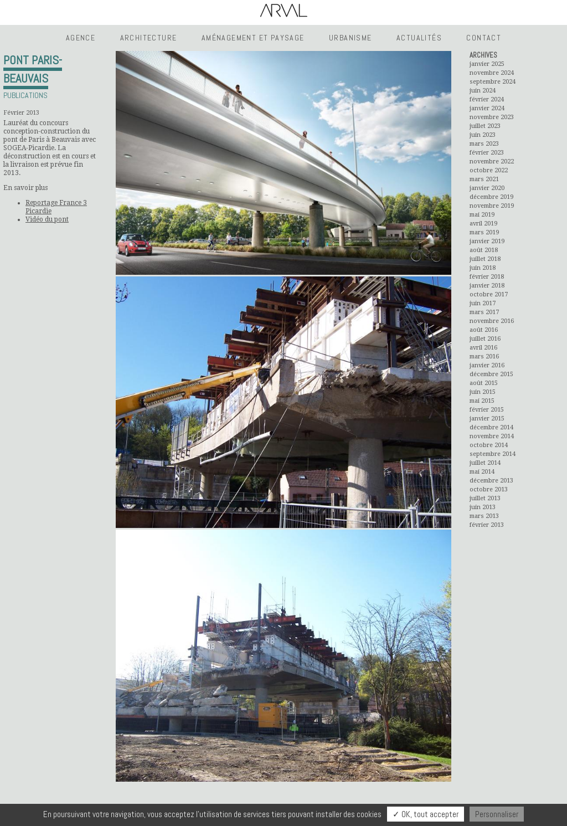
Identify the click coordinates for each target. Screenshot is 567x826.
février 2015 (487, 409)
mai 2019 (482, 214)
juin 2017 (483, 303)
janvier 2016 (487, 365)
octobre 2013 (489, 489)
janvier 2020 (487, 188)
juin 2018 (483, 267)
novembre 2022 (492, 161)
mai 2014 (482, 471)
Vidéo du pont (47, 219)
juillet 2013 (485, 498)
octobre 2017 (489, 294)
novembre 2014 (492, 436)
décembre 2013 (491, 480)
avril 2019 (483, 223)
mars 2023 (484, 143)
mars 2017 (484, 312)
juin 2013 (483, 507)
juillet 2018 (485, 259)
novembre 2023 (492, 117)
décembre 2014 (491, 427)
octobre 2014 (489, 445)
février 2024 (487, 99)
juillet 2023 (485, 126)
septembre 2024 (493, 81)
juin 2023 (483, 134)
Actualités (419, 38)
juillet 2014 (485, 462)
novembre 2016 (492, 321)
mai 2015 (482, 400)
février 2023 (487, 152)
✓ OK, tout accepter (425, 814)
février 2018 (487, 276)
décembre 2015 (491, 374)
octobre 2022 (489, 170)
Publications (25, 95)
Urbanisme (350, 38)
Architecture (148, 38)
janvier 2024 (487, 108)
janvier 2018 (487, 285)
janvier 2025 (487, 64)
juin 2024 (483, 90)
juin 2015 (483, 392)
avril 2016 (483, 347)
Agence (80, 38)
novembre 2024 (492, 72)
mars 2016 (484, 356)
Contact (483, 38)
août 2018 (484, 250)
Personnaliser (496, 814)
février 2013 (487, 525)
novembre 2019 (492, 205)
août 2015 (484, 383)
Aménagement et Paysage (253, 38)
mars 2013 (484, 516)
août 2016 (484, 330)
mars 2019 (484, 232)
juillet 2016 (485, 338)
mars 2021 (484, 179)
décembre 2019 (491, 197)
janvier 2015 (487, 418)
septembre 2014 (493, 454)
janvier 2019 (487, 241)
